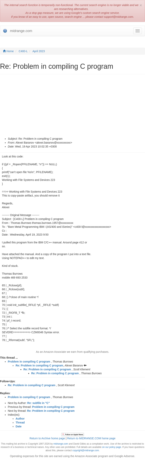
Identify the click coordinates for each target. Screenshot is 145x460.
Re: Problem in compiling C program (39, 365)
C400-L (23, 51)
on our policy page (111, 447)
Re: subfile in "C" (38, 403)
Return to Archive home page (47, 438)
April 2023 (39, 51)
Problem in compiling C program (29, 361)
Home (8, 51)
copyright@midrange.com (85, 450)
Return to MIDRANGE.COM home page (91, 438)
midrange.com (60, 443)
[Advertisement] (72, 107)
